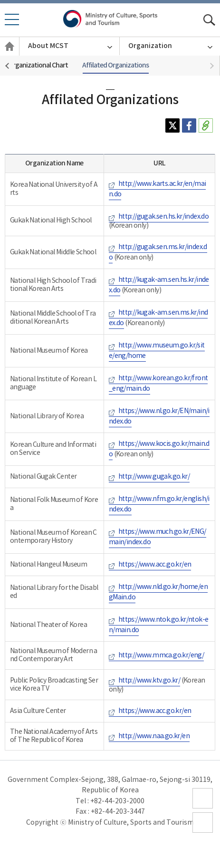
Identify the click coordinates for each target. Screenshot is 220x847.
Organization (150, 46)
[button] (212, 66)
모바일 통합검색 (209, 20)
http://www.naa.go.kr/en (154, 736)
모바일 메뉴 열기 (12, 24)
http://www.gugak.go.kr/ (154, 477)
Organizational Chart (38, 65)
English (9, 55)
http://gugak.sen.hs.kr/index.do (163, 217)
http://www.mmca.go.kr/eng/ (161, 655)
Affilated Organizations (115, 65)
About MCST (48, 46)
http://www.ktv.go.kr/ (149, 680)
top (198, 832)
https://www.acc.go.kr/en (154, 564)
